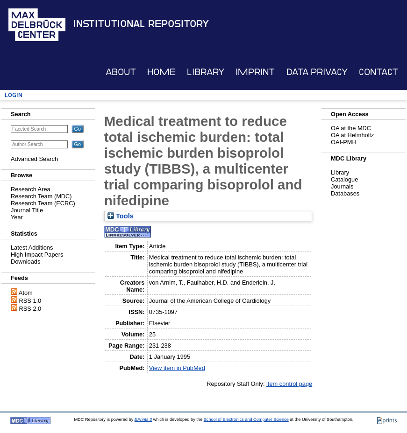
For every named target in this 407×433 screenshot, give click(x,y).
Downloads (25, 261)
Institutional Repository (141, 23)
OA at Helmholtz (352, 135)
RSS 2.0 (30, 308)
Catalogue (344, 179)
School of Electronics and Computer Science (246, 419)
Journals (342, 186)
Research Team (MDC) (41, 196)
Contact (378, 72)
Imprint (255, 72)
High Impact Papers (37, 254)
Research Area (30, 189)
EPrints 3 (143, 419)
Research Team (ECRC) (43, 203)
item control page (289, 383)
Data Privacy (317, 72)
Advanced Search (34, 158)
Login (13, 95)
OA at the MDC (351, 128)
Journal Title (27, 210)
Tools (120, 216)
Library (205, 72)
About (121, 72)
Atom (26, 292)
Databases (345, 193)
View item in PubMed (177, 367)
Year (17, 217)
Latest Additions (32, 247)
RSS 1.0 (30, 300)
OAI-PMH (344, 142)
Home (161, 72)
